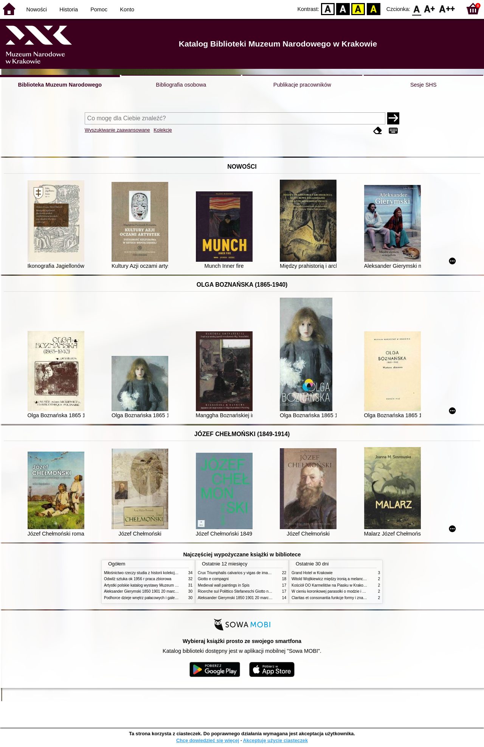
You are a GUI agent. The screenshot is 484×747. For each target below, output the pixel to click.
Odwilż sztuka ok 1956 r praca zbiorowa (137, 579)
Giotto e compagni (213, 579)
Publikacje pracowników (302, 85)
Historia (68, 9)
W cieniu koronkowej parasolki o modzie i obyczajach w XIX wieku (347, 591)
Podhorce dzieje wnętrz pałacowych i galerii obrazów (148, 598)
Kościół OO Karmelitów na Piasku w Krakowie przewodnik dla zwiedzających (356, 585)
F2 (447, 8)
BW (343, 8)
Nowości (36, 9)
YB (358, 8)
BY (373, 8)
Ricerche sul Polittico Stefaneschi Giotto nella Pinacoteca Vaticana (254, 591)
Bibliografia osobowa (181, 85)
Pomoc (98, 9)
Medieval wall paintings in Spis (224, 585)
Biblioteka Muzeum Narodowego (60, 85)
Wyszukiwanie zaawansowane (117, 130)
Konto (127, 9)
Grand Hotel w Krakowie (312, 573)
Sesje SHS (423, 85)
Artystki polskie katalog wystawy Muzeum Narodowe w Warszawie (160, 585)
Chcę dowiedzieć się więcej (207, 740)
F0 (416, 8)
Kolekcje (163, 130)
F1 (429, 8)
